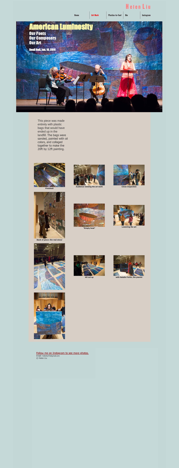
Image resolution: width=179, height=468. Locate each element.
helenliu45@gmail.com (51, 356)
